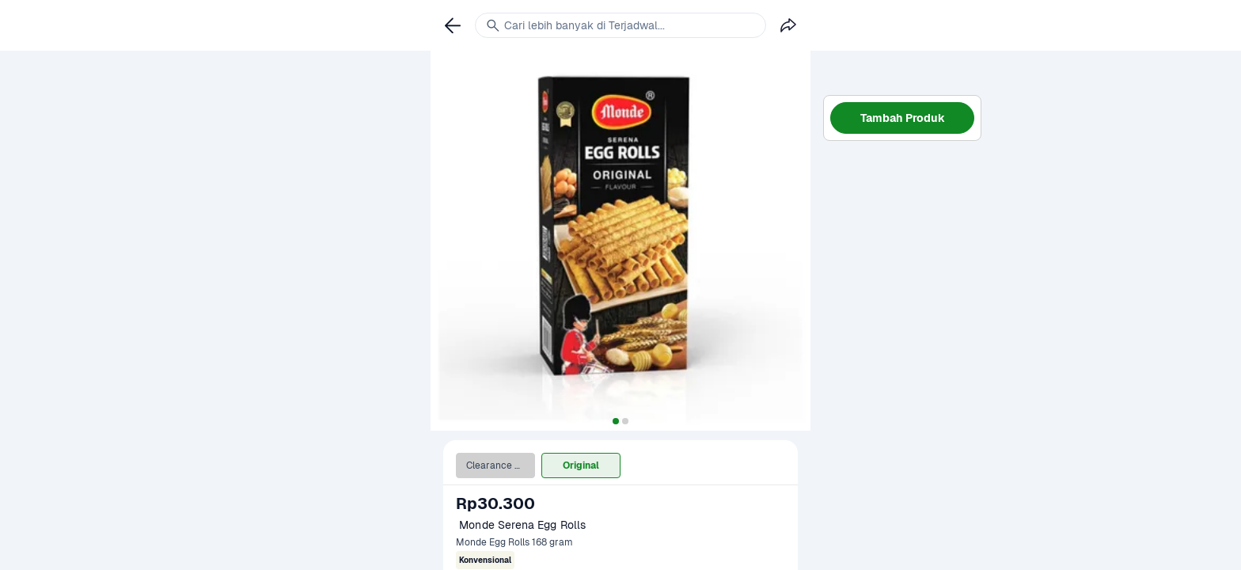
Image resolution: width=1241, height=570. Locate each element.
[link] (452, 25)
